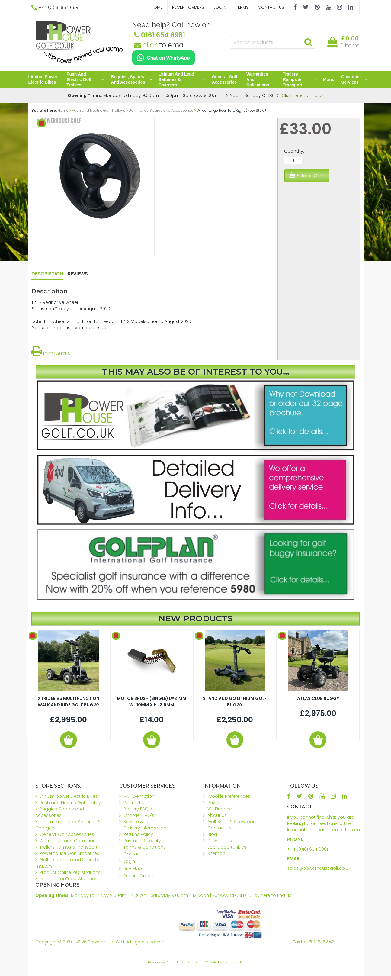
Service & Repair (140, 822)
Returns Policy (138, 834)
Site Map (132, 868)
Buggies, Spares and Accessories (131, 79)
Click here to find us (303, 95)
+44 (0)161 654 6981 (307, 849)
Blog (212, 834)
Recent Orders (188, 7)
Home (157, 7)
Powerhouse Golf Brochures (69, 853)
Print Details (50, 353)
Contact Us (271, 7)
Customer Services (354, 79)
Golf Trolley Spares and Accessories (161, 110)
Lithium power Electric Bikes (42, 79)
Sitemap (216, 853)
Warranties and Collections (257, 79)
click (145, 45)
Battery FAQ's (137, 809)
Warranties (135, 803)
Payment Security (142, 841)
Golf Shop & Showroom (232, 822)
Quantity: (294, 151)
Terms (242, 7)
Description (47, 273)
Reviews (78, 273)
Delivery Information (144, 828)
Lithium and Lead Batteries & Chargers (182, 79)
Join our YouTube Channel (68, 879)
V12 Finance (219, 809)
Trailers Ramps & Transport (300, 79)
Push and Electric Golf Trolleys (85, 79)
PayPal (214, 803)
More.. (329, 79)
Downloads (219, 841)
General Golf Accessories (224, 79)
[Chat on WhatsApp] (163, 57)
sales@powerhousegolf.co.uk (319, 868)
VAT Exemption (139, 796)
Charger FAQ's (138, 815)
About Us (217, 815)
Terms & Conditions (144, 847)
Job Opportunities (226, 847)
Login (219, 7)
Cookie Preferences (229, 796)
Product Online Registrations (70, 872)
